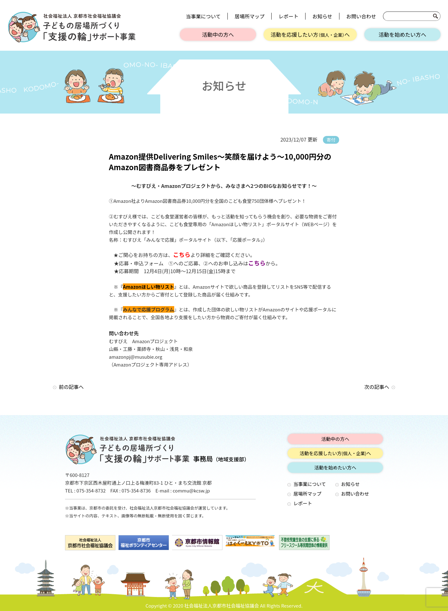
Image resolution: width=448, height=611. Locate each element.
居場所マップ (249, 16)
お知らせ (322, 16)
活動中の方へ (218, 34)
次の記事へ (376, 386)
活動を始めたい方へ (402, 34)
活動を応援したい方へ (310, 34)
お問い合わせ (361, 16)
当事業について (203, 16)
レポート (288, 16)
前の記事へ (71, 386)
